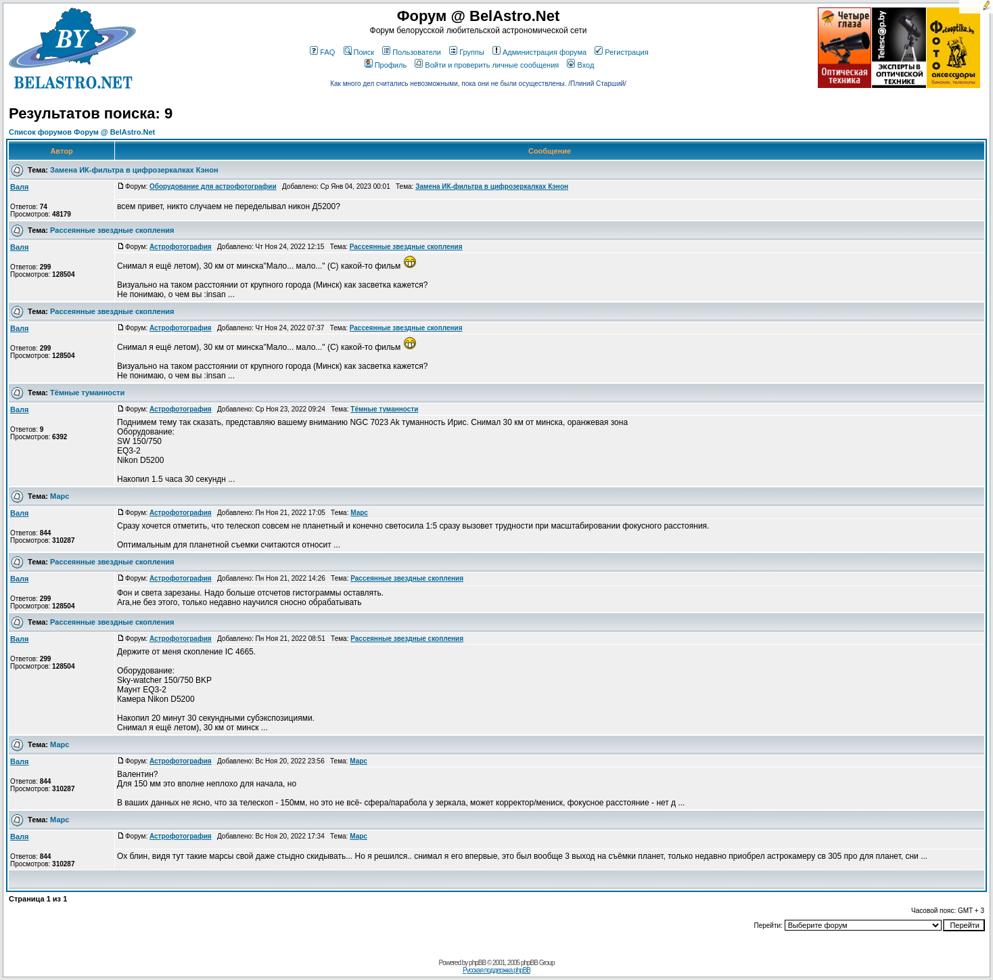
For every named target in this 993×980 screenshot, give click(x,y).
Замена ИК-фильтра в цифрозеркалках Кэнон (134, 170)
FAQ (322, 52)
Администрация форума (539, 52)
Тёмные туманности (87, 392)
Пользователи (411, 52)
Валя (19, 187)
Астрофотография (180, 246)
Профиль (386, 65)
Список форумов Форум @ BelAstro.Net (82, 132)
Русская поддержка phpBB (496, 970)
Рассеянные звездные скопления (112, 230)
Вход (580, 65)
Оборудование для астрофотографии (213, 186)
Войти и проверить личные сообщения (487, 65)
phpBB (477, 962)
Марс (59, 496)
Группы (466, 52)
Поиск (359, 52)
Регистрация (621, 52)
